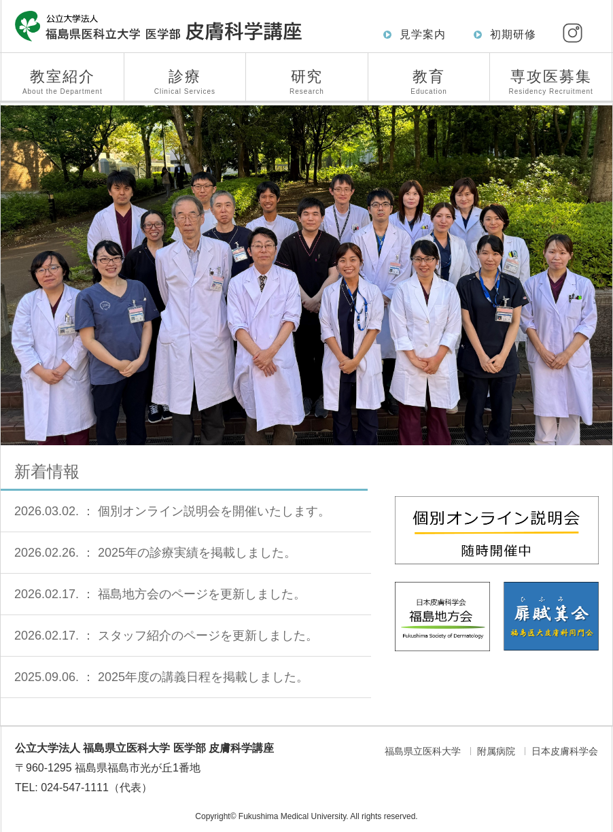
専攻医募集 (551, 81)
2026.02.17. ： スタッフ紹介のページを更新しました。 (166, 635)
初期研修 (513, 34)
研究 (307, 81)
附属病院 (496, 751)
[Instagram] (572, 32)
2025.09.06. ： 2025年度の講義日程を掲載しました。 (161, 677)
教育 (429, 81)
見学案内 (423, 34)
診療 (185, 81)
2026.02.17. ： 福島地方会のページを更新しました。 (160, 594)
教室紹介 (62, 81)
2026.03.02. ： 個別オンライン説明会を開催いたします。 (172, 511)
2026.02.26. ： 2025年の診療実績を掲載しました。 (155, 552)
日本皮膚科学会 (564, 751)
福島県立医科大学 (423, 751)
